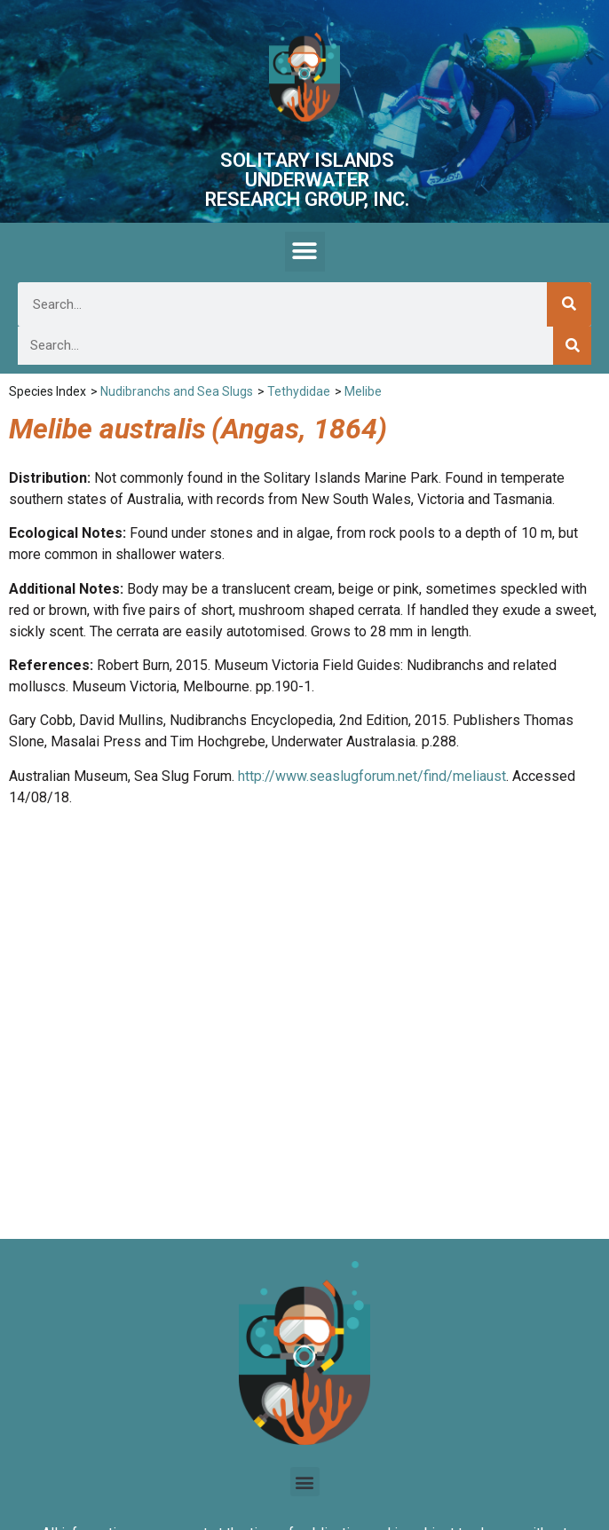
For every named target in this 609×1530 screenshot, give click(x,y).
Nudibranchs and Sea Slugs (176, 391)
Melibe (363, 391)
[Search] (569, 304)
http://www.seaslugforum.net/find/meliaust (372, 776)
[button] (305, 252)
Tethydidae (298, 391)
